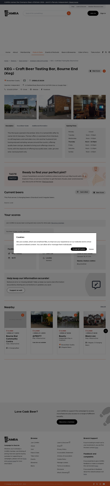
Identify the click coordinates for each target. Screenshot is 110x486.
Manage (91, 249)
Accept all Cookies (79, 249)
